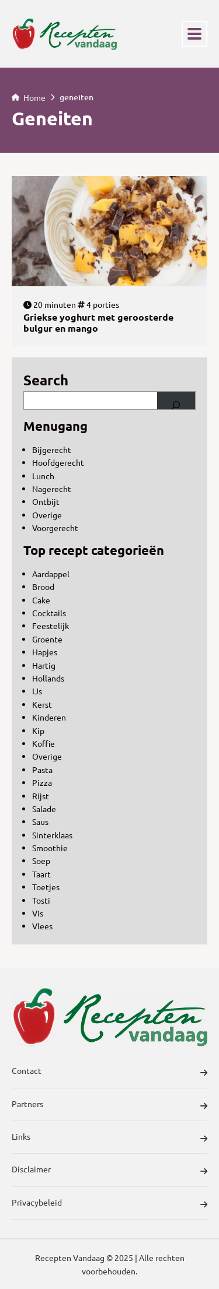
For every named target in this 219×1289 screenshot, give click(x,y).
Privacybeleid (109, 1204)
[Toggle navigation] (194, 34)
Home (29, 97)
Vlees (42, 926)
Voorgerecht (55, 527)
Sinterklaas (52, 835)
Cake (41, 600)
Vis (37, 913)
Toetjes (46, 886)
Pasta (42, 769)
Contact (109, 1072)
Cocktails (49, 612)
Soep (41, 860)
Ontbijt (46, 501)
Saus (40, 821)
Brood (43, 586)
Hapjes (44, 652)
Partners (109, 1105)
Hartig (43, 665)
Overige (47, 515)
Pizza (42, 782)
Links (109, 1138)
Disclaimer (109, 1171)
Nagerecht (51, 488)
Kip (38, 730)
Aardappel (50, 573)
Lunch (43, 475)
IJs (37, 691)
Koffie (43, 743)
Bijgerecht (51, 449)
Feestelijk (50, 625)
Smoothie (50, 847)
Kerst (42, 704)
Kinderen (49, 717)
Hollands (48, 678)
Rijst (40, 796)
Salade (44, 808)
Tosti (41, 900)
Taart (41, 874)
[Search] (176, 400)
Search (45, 380)
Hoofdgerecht (58, 462)
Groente (47, 639)
